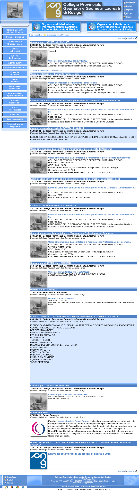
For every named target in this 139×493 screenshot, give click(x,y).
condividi (130, 38)
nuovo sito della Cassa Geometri (74, 421)
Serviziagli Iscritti (15, 50)
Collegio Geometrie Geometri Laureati (15, 31)
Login (128, 17)
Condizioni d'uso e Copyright (75, 489)
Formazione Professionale (15, 67)
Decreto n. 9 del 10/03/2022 (61, 298)
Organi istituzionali (15, 37)
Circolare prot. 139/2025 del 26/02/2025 (67, 61)
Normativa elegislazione (15, 87)
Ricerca (129, 13)
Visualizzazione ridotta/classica (98, 489)
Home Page (129, 2)
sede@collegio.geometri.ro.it (98, 481)
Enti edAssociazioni (15, 108)
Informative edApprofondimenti (15, 94)
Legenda (129, 10)
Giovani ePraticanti (14, 73)
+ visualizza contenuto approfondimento (45, 70)
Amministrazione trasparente (15, 125)
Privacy (60, 489)
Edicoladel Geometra (15, 57)
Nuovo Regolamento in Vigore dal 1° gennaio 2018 (79, 453)
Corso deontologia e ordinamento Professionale (72, 83)
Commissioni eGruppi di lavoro (15, 43)
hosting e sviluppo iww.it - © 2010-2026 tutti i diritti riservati (83, 486)
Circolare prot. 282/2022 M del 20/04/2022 (68, 272)
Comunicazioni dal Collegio (58, 35)
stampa (121, 38)
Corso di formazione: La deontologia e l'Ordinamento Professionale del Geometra (89, 242)
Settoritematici (14, 80)
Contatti (129, 6)
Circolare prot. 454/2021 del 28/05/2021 (67, 394)
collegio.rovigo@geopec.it (83, 483)
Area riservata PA (15, 119)
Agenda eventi (15, 63)
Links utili (14, 114)
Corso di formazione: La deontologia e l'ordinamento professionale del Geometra (89, 158)
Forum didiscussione (14, 101)
